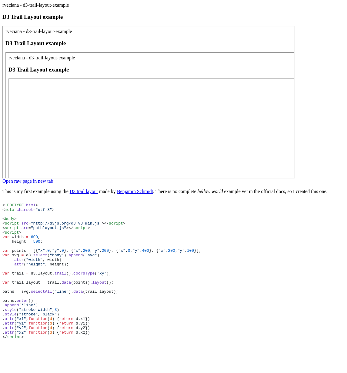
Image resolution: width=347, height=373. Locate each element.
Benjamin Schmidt (135, 191)
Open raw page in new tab (27, 181)
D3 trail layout (84, 191)
